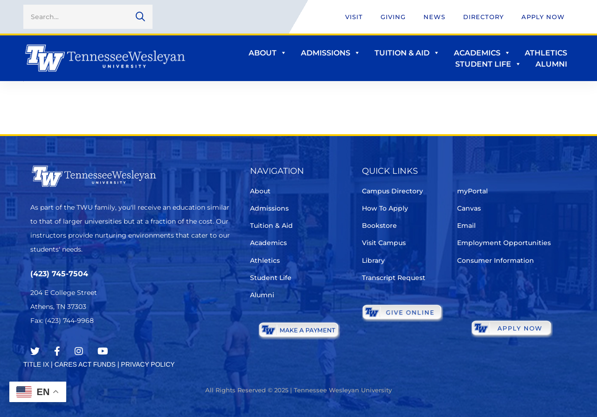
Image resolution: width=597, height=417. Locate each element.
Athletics (546, 52)
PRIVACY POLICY (147, 364)
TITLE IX (36, 364)
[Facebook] (57, 351)
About (268, 53)
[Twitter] (35, 351)
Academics (482, 53)
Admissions (331, 53)
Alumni (551, 64)
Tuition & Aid (407, 53)
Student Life (488, 64)
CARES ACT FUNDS (85, 364)
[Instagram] (79, 351)
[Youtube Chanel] (102, 351)
